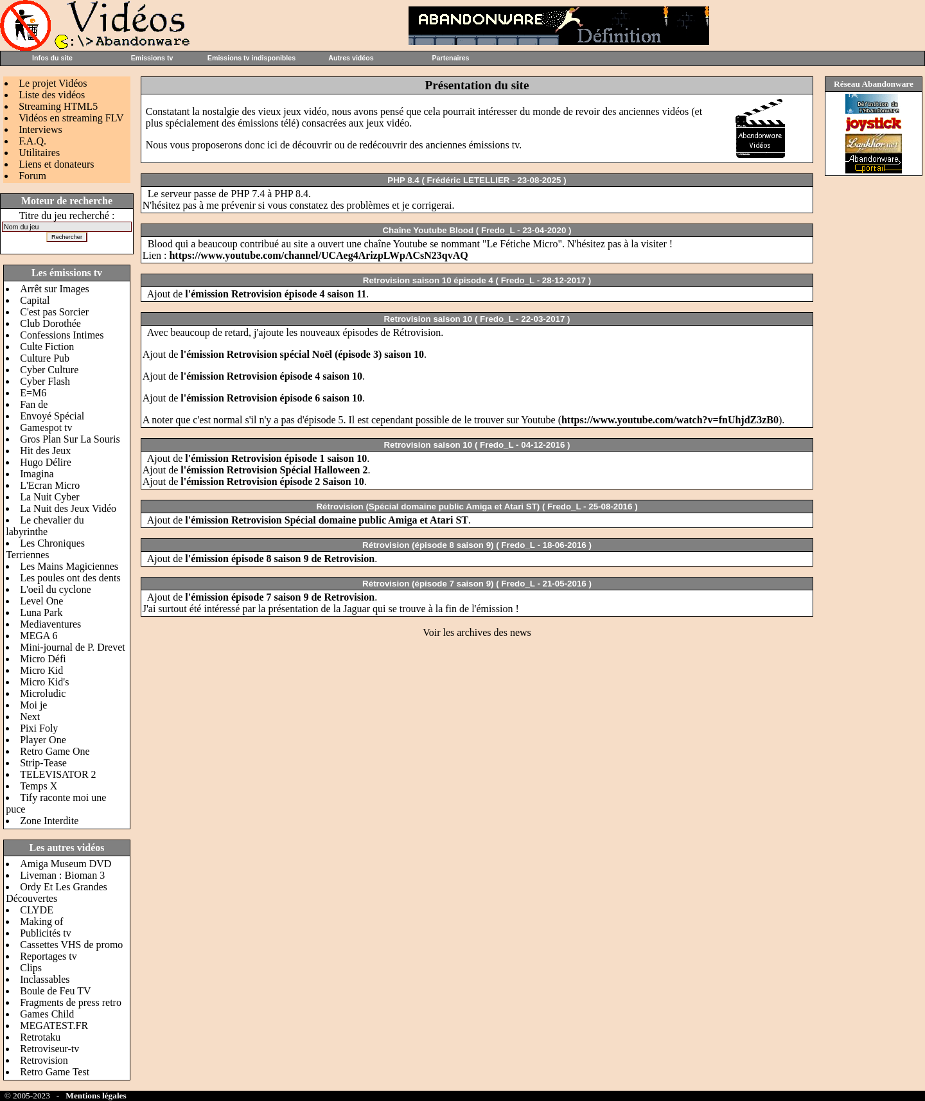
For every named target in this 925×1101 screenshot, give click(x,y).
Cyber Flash (45, 381)
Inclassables (44, 979)
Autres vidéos (350, 58)
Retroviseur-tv (49, 1048)
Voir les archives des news (477, 632)
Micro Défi (43, 658)
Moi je (33, 705)
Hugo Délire (45, 462)
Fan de (34, 404)
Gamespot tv (46, 427)
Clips (31, 967)
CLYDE (36, 909)
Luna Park (41, 612)
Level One (41, 600)
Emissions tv (152, 58)
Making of (41, 921)
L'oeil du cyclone (55, 589)
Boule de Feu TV (55, 990)
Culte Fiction (47, 346)
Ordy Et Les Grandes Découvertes (56, 892)
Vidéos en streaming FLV (71, 117)
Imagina (36, 473)
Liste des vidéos (52, 94)
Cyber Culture (49, 369)
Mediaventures (50, 624)
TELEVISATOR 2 (58, 774)
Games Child (47, 1014)
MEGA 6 (38, 635)
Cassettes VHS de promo (71, 944)
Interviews (40, 129)
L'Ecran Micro (50, 485)
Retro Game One (54, 751)
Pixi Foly (39, 728)
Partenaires (450, 58)
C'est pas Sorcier (54, 311)
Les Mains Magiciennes (69, 566)
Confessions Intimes (61, 335)
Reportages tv (48, 956)
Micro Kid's (44, 681)
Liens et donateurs (56, 164)
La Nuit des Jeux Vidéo (68, 508)
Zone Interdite (49, 820)
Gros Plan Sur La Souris (70, 439)
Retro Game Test (54, 1071)
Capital (34, 300)
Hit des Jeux (45, 450)
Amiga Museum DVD (65, 863)
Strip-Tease (43, 762)
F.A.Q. (32, 141)
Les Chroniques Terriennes (45, 549)
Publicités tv (45, 933)
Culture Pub (44, 358)
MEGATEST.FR (54, 1025)
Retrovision (44, 1060)
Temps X (38, 785)
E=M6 (33, 392)
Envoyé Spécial (52, 415)
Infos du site (52, 58)
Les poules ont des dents (70, 577)
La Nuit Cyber (49, 496)
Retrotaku (40, 1037)
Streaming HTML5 (58, 106)
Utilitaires (39, 152)
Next (30, 716)
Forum (32, 175)
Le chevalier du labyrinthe (45, 526)
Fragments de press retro (70, 1002)
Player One (43, 739)
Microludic (43, 693)
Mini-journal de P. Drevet (72, 647)
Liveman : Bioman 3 (62, 875)
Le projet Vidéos (53, 83)
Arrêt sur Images (54, 288)
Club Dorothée (50, 323)
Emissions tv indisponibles (251, 58)
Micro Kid (41, 670)
